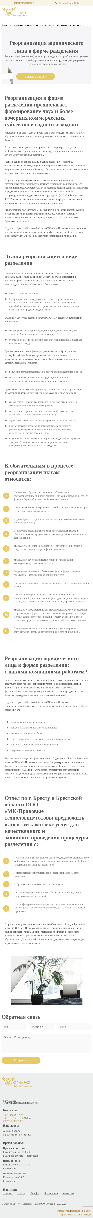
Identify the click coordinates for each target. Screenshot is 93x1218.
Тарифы (34, 1193)
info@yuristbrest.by (24, 3)
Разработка (63, 1210)
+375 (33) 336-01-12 (69, 3)
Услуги (21, 1193)
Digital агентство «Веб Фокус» (75, 1214)
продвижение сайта (81, 1210)
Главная (8, 1193)
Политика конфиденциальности (20, 1102)
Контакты (68, 1193)
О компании (51, 1193)
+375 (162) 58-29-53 (13, 1118)
